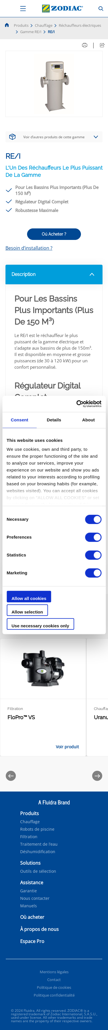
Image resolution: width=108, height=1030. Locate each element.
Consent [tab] (19, 419)
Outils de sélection (38, 871)
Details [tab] (54, 419)
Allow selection (27, 611)
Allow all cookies (29, 598)
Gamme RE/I (30, 31)
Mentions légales (54, 971)
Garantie (28, 891)
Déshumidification (37, 851)
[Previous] (11, 776)
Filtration (28, 836)
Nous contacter (35, 898)
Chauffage (43, 25)
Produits (21, 25)
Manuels (28, 906)
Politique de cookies (54, 987)
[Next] (97, 776)
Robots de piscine (37, 829)
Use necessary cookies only (40, 625)
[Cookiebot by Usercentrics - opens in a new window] (76, 404)
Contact (54, 979)
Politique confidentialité (54, 995)
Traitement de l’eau (39, 844)
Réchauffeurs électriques (80, 25)
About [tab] (88, 419)
